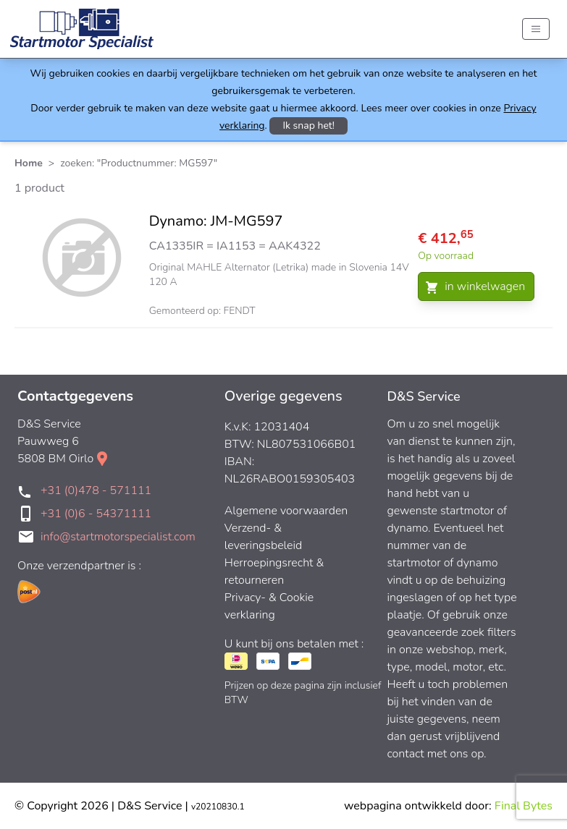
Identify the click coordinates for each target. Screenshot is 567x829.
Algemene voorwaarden (286, 511)
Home (28, 163)
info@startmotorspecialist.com (118, 537)
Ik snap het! (308, 125)
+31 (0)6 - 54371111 (96, 514)
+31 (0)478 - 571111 (96, 490)
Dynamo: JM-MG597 (216, 221)
